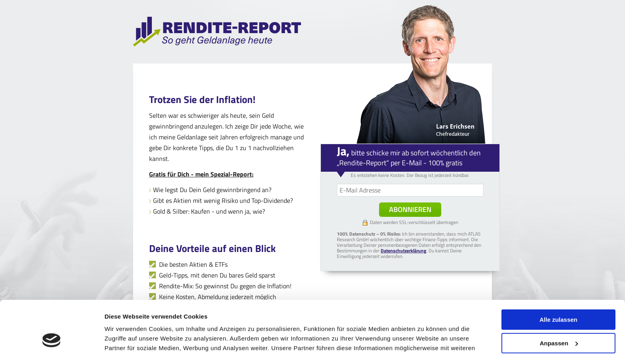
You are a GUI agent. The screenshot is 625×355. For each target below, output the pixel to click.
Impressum (272, 317)
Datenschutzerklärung (189, 317)
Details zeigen (124, 339)
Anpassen (559, 293)
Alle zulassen (558, 269)
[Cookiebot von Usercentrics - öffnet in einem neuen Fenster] (51, 339)
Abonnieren (410, 209)
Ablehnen (558, 316)
